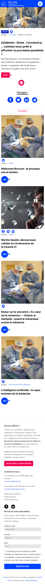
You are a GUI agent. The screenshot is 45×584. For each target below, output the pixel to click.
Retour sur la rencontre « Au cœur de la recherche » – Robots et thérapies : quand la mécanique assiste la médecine (21, 317)
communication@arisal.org (14, 489)
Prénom (7, 534)
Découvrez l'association (18, 463)
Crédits (5, 577)
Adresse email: (10, 526)
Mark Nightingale (31, 580)
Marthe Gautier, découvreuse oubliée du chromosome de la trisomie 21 (18, 243)
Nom (6, 543)
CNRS (11, 163)
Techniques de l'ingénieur (19, 385)
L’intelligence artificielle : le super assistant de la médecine (20, 391)
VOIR (5, 75)
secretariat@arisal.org (12, 481)
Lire (4, 179)
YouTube (12, 35)
